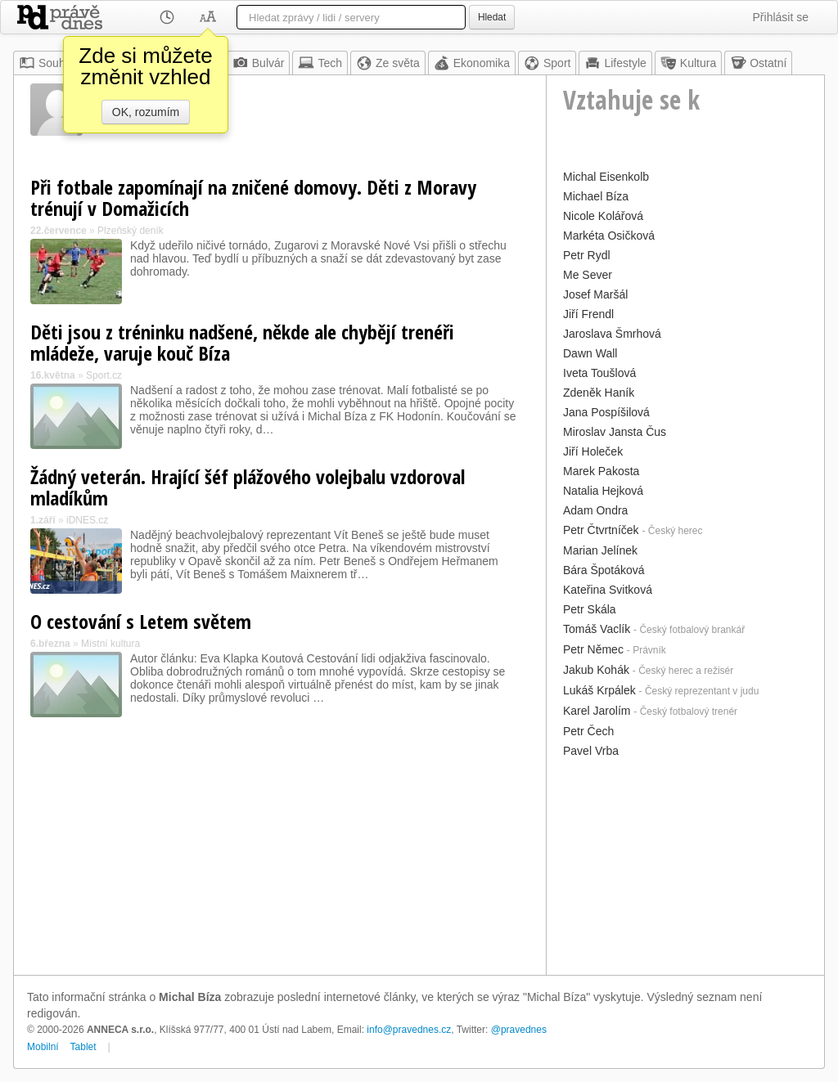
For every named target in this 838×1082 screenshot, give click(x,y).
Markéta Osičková (609, 235)
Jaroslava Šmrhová (612, 333)
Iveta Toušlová (599, 372)
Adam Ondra (595, 510)
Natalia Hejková (603, 490)
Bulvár (258, 63)
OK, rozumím (145, 112)
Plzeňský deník (130, 230)
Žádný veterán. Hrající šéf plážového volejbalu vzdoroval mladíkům (247, 487)
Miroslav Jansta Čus (614, 431)
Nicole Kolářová (603, 215)
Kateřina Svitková (607, 589)
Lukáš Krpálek (599, 690)
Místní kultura (110, 643)
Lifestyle (615, 63)
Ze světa (388, 63)
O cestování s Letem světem (140, 621)
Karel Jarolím (596, 710)
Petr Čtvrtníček (601, 530)
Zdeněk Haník (598, 392)
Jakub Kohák (596, 669)
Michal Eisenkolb (606, 176)
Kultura (688, 63)
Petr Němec (593, 649)
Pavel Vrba (591, 750)
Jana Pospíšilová (606, 412)
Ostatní (758, 63)
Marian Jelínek (600, 550)
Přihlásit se (781, 17)
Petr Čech (588, 731)
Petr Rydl (586, 255)
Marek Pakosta (601, 471)
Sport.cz (104, 375)
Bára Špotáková (604, 570)
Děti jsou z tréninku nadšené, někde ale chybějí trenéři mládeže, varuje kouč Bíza (242, 342)
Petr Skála (589, 609)
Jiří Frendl (588, 314)
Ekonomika (472, 63)
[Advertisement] (685, 864)
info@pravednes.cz (409, 1029)
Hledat (492, 17)
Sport (547, 63)
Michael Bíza (595, 196)
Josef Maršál (595, 294)
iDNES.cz (87, 520)
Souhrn (47, 63)
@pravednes (519, 1029)
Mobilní (43, 1047)
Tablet (83, 1047)
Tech (320, 63)
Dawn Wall (590, 353)
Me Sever (587, 274)
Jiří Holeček (593, 451)
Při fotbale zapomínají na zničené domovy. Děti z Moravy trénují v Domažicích (253, 197)
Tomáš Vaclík (596, 628)
